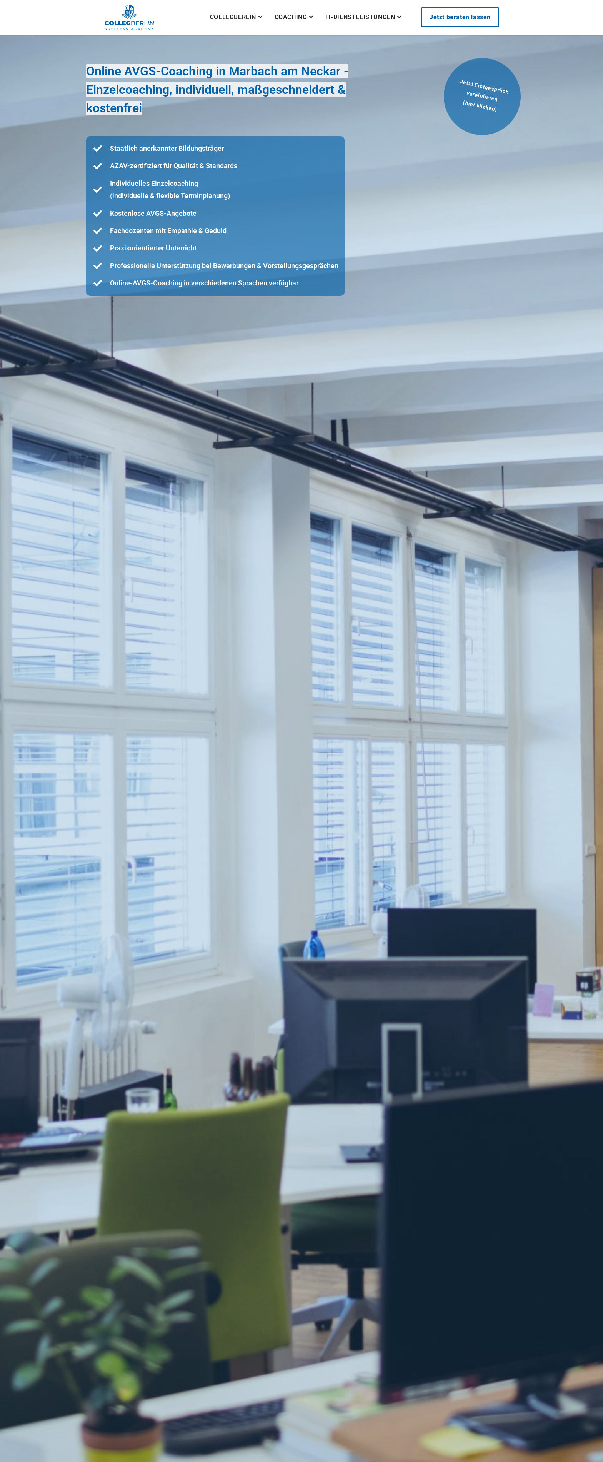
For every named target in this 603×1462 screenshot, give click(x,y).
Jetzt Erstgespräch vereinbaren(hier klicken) (484, 95)
